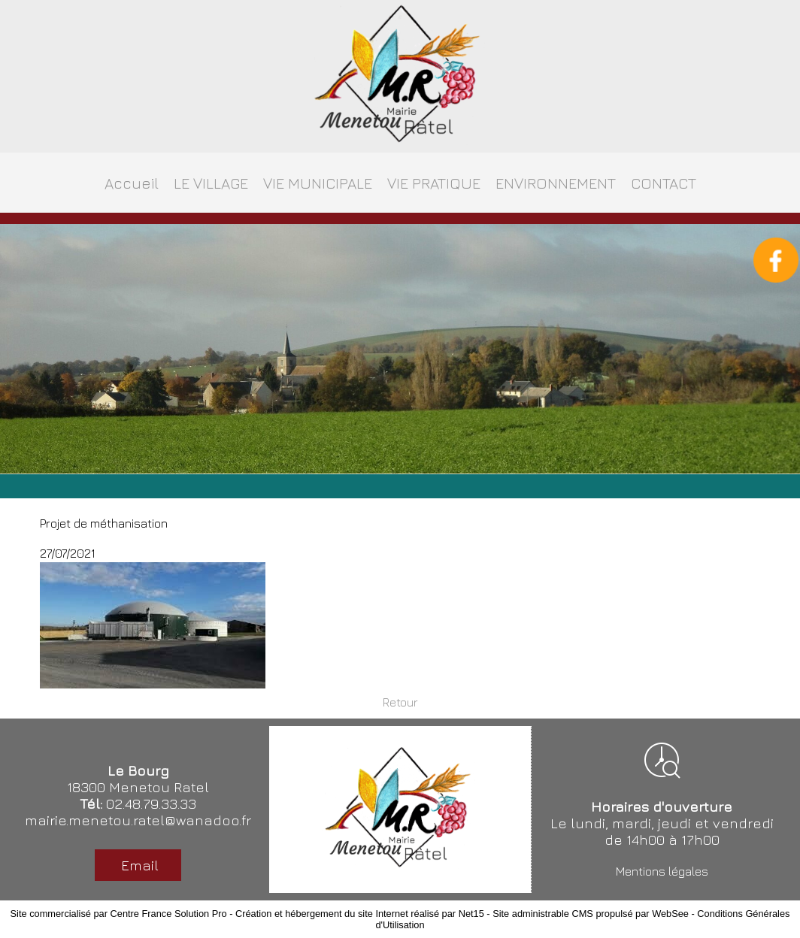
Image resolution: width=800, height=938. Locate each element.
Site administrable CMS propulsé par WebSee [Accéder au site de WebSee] (590, 913)
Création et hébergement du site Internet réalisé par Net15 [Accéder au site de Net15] (359, 913)
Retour (400, 702)
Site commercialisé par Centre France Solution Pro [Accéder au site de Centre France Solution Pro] (119, 913)
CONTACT (663, 183)
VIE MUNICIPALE (317, 183)
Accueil (132, 183)
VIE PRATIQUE (433, 183)
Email (138, 865)
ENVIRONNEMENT (555, 183)
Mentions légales (662, 871)
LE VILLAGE (211, 183)
